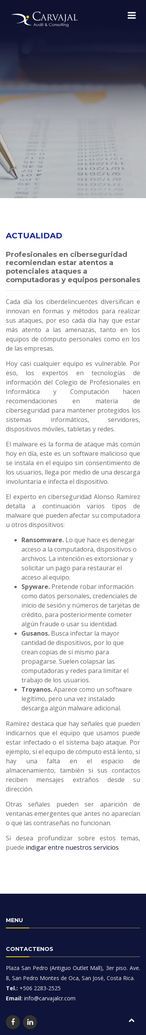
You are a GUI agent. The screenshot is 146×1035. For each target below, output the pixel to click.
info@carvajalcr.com (49, 998)
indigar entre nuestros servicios (72, 857)
